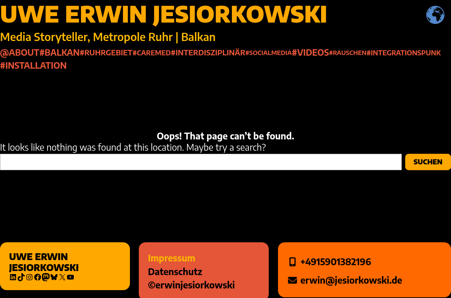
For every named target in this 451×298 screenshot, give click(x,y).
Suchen (428, 162)
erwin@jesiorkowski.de (350, 280)
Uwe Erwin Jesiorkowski (44, 262)
